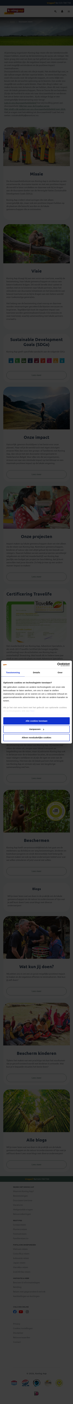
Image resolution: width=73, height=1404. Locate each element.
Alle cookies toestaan (36, 721)
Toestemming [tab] (13, 672)
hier (32, 711)
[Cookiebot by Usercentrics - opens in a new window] (57, 664)
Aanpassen (36, 729)
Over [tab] (60, 672)
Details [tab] (36, 672)
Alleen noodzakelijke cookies (36, 737)
